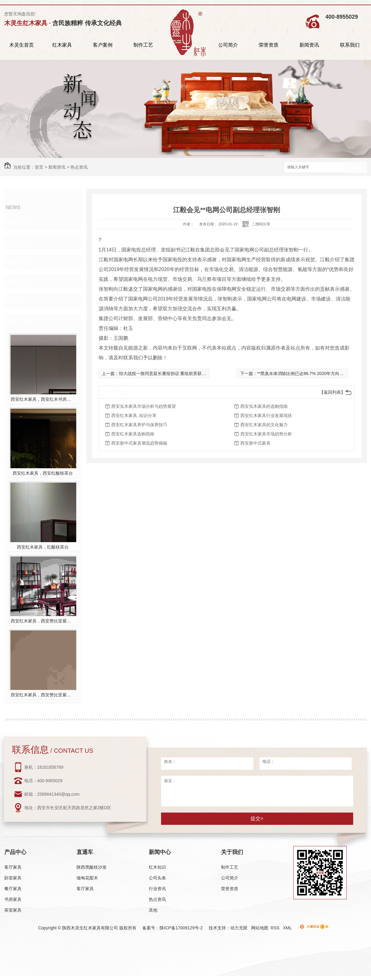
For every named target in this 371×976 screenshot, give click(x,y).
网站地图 (259, 927)
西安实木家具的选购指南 (264, 406)
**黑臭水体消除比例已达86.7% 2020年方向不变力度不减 (311, 373)
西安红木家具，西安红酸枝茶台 (43, 473)
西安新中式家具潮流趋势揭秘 (139, 443)
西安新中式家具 (255, 443)
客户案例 (102, 45)
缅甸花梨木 (87, 877)
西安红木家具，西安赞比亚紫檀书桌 (42, 620)
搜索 (356, 167)
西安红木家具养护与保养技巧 (139, 424)
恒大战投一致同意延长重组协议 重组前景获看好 (165, 373)
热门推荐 (25, 321)
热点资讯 (79, 167)
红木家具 (62, 45)
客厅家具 (13, 867)
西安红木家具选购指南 (132, 433)
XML (288, 927)
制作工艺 (143, 45)
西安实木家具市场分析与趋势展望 (143, 406)
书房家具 (13, 899)
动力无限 (238, 927)
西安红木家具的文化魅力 (264, 424)
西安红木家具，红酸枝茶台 (43, 547)
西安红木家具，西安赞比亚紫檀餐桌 (42, 694)
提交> (257, 818)
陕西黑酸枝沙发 (92, 867)
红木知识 (25, 223)
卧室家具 (13, 877)
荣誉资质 (268, 45)
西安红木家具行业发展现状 (266, 415)
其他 (19, 301)
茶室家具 (13, 910)
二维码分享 (261, 224)
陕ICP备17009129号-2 (181, 927)
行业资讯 (25, 262)
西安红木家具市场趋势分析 (266, 433)
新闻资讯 (309, 45)
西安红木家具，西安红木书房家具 (42, 399)
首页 (39, 167)
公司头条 (25, 242)
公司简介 (228, 45)
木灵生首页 (21, 45)
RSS (275, 927)
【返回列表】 (332, 392)
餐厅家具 (13, 888)
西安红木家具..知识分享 (134, 415)
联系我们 (350, 45)
